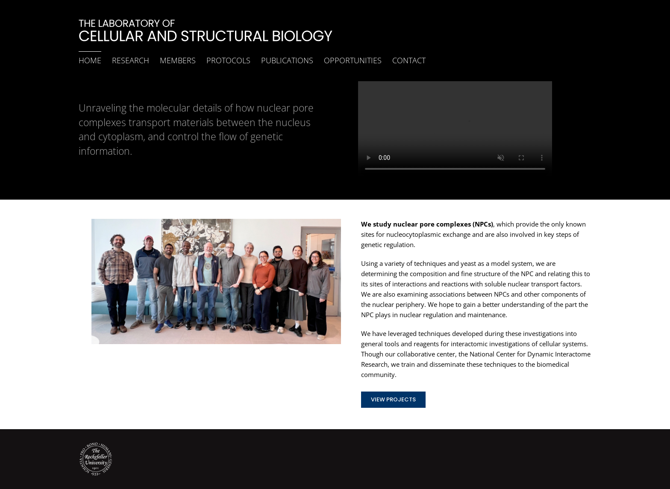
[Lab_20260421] (216, 222)
